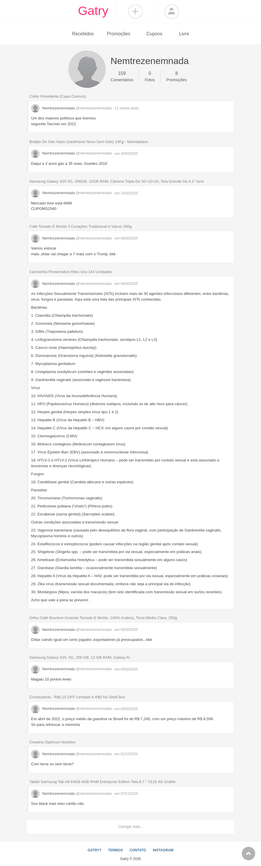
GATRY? (94, 850)
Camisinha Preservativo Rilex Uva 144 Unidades (70, 272)
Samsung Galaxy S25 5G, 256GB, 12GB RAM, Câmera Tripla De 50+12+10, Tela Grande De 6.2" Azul (116, 181)
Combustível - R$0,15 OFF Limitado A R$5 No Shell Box (77, 697)
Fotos (150, 76)
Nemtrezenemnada (72, 108)
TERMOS (115, 850)
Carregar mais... (130, 827)
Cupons (154, 33)
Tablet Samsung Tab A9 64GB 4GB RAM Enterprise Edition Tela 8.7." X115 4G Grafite (102, 782)
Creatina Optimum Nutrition (52, 742)
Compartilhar (135, 11)
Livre (184, 33)
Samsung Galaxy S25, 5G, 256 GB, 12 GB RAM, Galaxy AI (79, 657)
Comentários (121, 76)
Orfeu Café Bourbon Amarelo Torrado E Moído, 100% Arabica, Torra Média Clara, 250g (103, 618)
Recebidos (83, 33)
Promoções (118, 33)
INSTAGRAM (163, 850)
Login (171, 11)
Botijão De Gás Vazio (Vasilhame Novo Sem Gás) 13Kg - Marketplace (88, 142)
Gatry (93, 11)
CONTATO (138, 850)
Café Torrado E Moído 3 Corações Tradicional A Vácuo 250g (80, 226)
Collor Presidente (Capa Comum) (57, 96)
